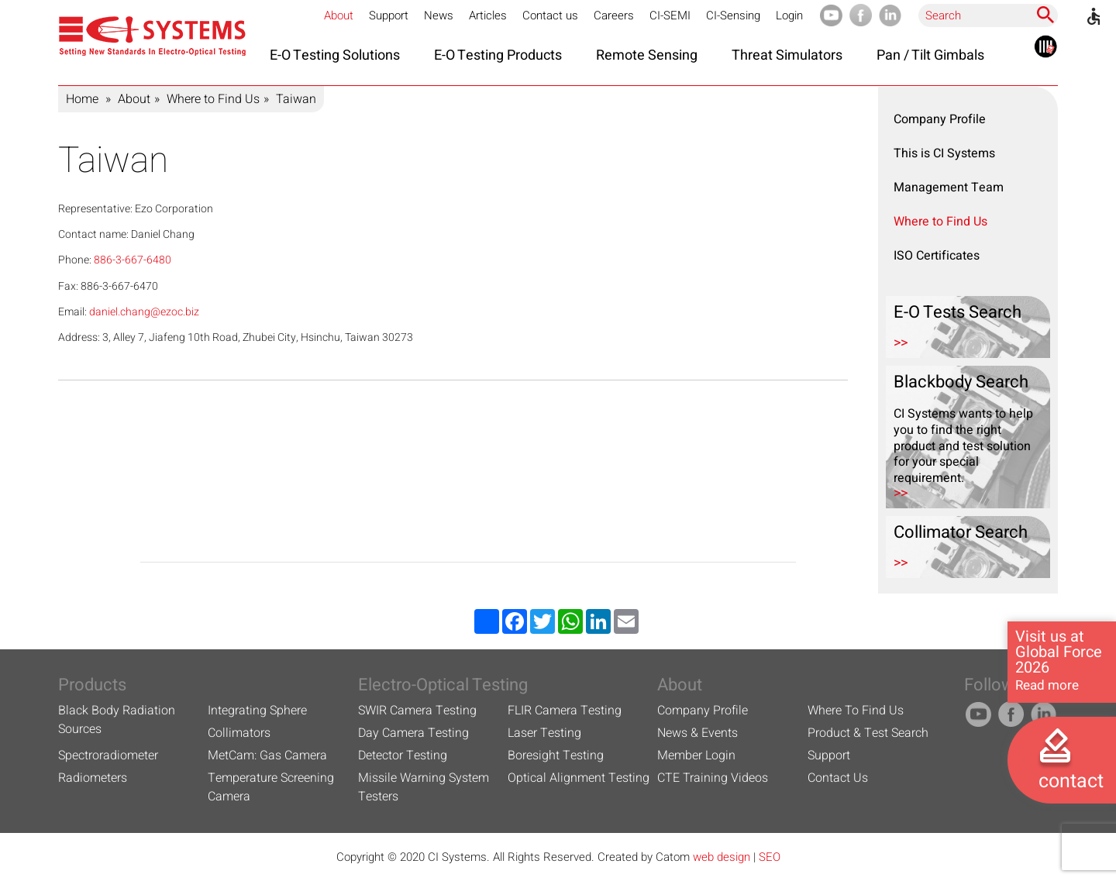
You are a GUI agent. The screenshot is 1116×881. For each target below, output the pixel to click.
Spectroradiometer (108, 755)
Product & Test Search (868, 733)
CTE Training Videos (712, 778)
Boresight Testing (556, 755)
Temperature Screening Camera (271, 787)
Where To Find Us (856, 710)
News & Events (697, 733)
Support (388, 15)
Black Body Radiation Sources (116, 719)
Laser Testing (544, 733)
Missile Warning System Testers (423, 787)
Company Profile (940, 119)
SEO (769, 857)
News (438, 15)
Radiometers (92, 778)
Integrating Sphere (257, 710)
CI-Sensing (733, 15)
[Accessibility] (1093, 16)
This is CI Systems (944, 153)
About (338, 15)
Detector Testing (402, 755)
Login (789, 15)
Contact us (550, 15)
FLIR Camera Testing (565, 710)
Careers (614, 15)
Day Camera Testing (413, 733)
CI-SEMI (670, 15)
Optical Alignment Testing (578, 778)
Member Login (696, 755)
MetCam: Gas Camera (267, 755)
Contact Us (838, 778)
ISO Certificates (937, 255)
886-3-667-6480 (132, 260)
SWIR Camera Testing (417, 710)
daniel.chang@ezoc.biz (144, 312)
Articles (488, 15)
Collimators (239, 733)
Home (82, 99)
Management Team (949, 187)
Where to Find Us (213, 99)
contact (1071, 781)
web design (721, 857)
